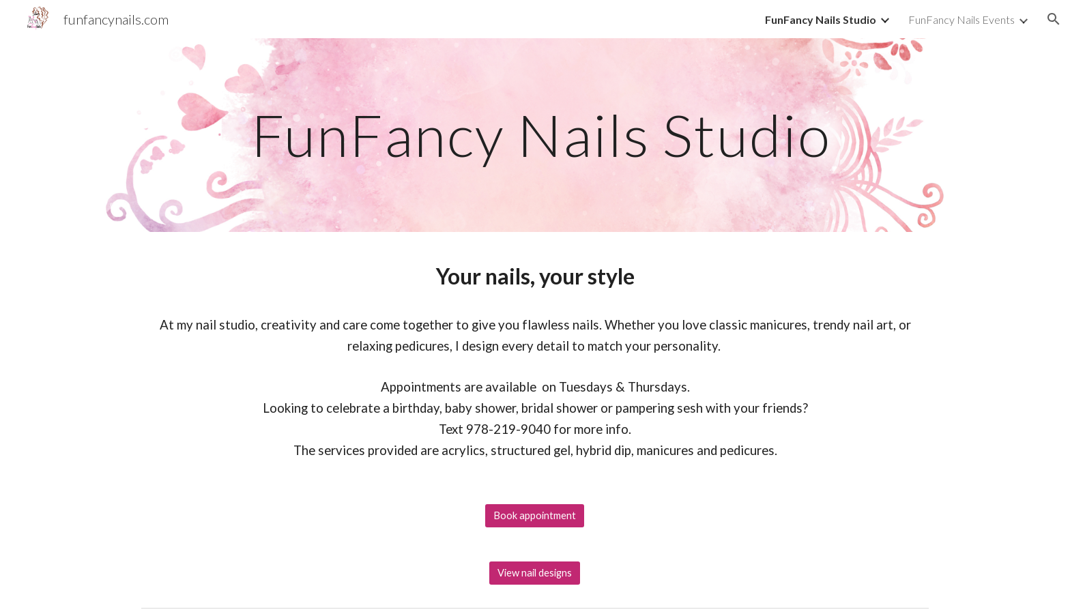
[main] (535, 134)
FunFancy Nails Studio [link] (820, 19)
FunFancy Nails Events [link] (961, 19)
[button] (1053, 19)
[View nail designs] (534, 573)
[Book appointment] (534, 515)
